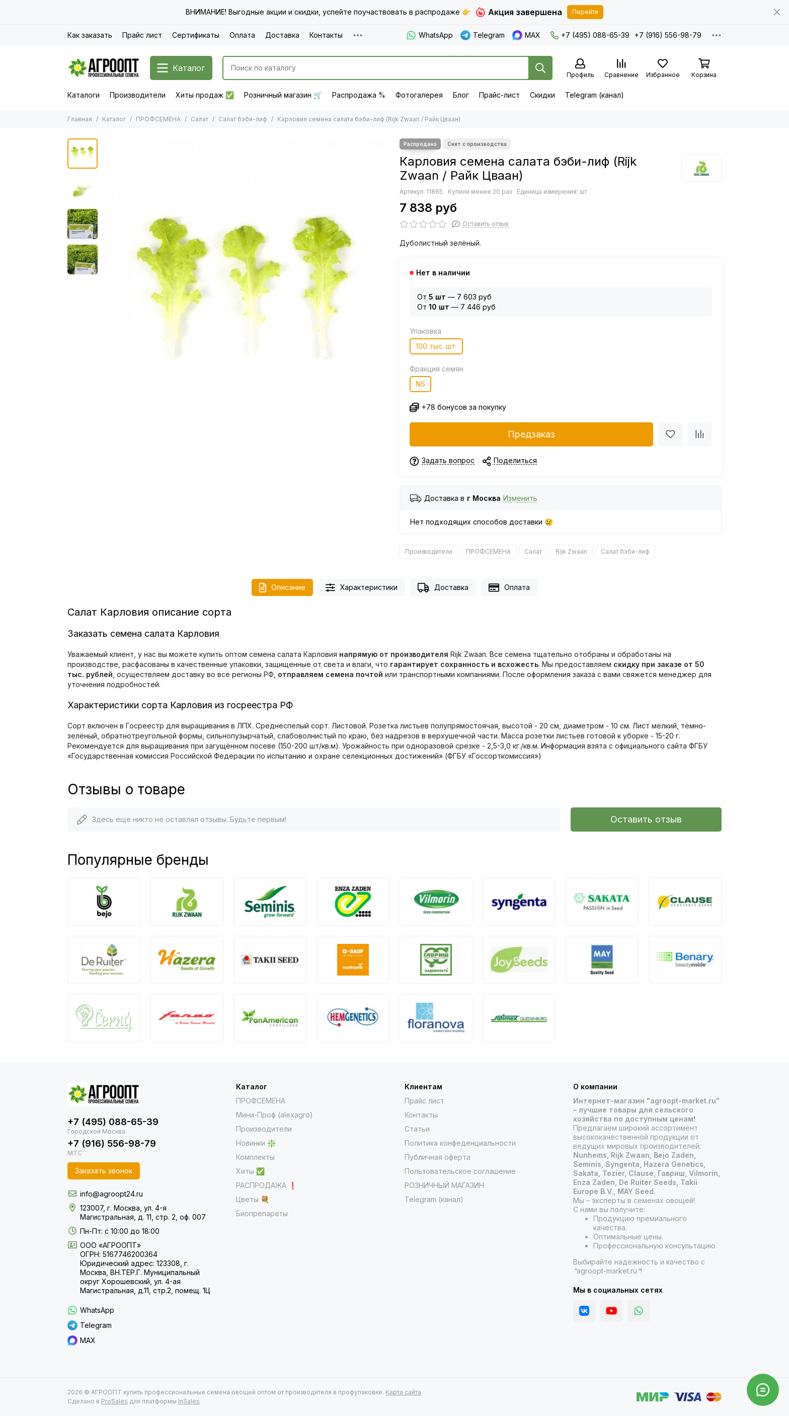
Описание (282, 587)
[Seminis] (270, 901)
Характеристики (362, 587)
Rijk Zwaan (571, 551)
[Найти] (540, 68)
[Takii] (270, 959)
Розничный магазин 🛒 (283, 95)
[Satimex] (519, 1017)
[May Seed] (602, 959)
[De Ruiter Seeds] (104, 959)
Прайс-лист (499, 95)
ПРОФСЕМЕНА (158, 119)
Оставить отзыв (646, 819)
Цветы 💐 (252, 1199)
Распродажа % (358, 95)
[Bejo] (104, 901)
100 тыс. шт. (436, 346)
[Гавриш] (436, 959)
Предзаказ (531, 434)
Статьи (417, 1129)
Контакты (326, 35)
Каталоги (83, 95)
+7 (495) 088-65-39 (589, 35)
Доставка (282, 35)
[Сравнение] (621, 68)
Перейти (585, 12)
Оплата (242, 35)
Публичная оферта (437, 1157)
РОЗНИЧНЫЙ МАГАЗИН (444, 1185)
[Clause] (685, 901)
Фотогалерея (419, 95)
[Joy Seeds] (519, 959)
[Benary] (685, 959)
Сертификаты (195, 35)
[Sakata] (602, 901)
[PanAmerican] (270, 1017)
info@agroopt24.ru (111, 1193)
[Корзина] (704, 68)
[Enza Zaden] (353, 901)
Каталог (114, 119)
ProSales (114, 1401)
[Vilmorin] (436, 901)
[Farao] (187, 1017)
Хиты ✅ (250, 1171)
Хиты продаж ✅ (205, 95)
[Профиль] (580, 68)
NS (420, 384)
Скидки (542, 95)
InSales (189, 1401)
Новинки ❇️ (256, 1143)
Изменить (520, 498)
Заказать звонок (103, 1170)
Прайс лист (142, 35)
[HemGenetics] (353, 1017)
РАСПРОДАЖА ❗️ (266, 1185)
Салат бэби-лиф (242, 119)
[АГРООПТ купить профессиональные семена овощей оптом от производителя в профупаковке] (103, 68)
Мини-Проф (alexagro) (274, 1114)
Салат (199, 119)
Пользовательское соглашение (460, 1171)
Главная (79, 119)
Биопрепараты (262, 1213)
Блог (461, 95)
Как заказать (89, 35)
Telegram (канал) (594, 95)
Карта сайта (403, 1392)
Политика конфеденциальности (460, 1143)
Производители (138, 95)
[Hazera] (187, 959)
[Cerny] (104, 1017)
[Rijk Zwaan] (701, 168)
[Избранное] (662, 68)
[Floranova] (436, 1017)
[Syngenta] (519, 901)
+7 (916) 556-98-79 (668, 35)
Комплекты (255, 1157)
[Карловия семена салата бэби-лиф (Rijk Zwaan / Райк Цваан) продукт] (246, 281)
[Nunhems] (353, 959)
